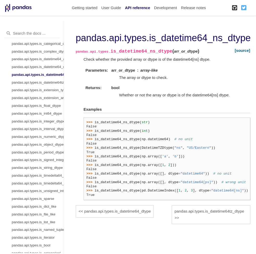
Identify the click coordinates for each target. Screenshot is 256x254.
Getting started (84, 7)
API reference (137, 7)
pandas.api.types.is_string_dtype (37, 168)
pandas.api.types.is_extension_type (38, 90)
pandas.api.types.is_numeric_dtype (38, 137)
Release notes (193, 7)
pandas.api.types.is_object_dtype (38, 144)
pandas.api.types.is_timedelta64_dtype (38, 175)
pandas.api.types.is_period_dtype (38, 152)
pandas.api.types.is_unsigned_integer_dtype (38, 191)
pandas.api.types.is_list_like (33, 222)
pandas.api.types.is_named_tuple (38, 230)
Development (165, 7)
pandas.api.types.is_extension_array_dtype (38, 98)
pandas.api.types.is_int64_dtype (37, 113)
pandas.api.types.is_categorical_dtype (38, 44)
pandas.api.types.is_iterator (33, 237)
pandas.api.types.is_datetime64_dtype (38, 67)
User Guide (111, 7)
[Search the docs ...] (32, 33)
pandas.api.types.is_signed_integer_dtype (38, 160)
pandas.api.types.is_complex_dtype (38, 51)
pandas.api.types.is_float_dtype (36, 106)
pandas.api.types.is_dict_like (34, 206)
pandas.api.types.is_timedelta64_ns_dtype (38, 183)
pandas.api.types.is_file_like (33, 214)
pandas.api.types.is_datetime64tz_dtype (38, 82)
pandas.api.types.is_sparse (33, 199)
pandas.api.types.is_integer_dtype (38, 121)
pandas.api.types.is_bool (31, 245)
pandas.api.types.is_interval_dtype (38, 129)
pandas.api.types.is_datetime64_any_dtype (38, 59)
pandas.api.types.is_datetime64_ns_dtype (38, 75)
